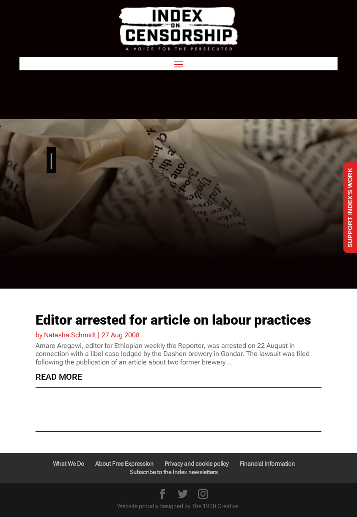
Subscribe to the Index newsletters (174, 472)
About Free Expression (124, 463)
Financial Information (267, 463)
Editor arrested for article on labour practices (173, 320)
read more (59, 377)
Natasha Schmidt (70, 335)
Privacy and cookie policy (196, 463)
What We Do (68, 463)
